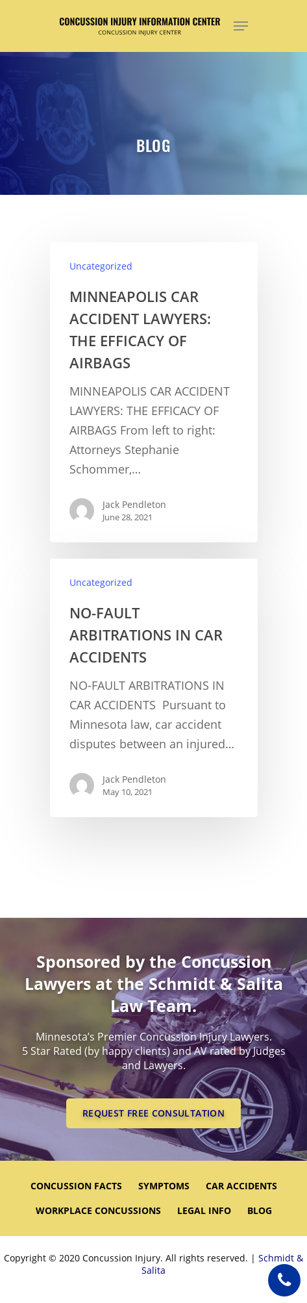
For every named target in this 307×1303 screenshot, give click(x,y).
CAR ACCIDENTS (241, 1186)
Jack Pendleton (134, 504)
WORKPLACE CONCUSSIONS (98, 1210)
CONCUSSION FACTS (76, 1186)
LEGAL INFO (204, 1210)
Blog (259, 1210)
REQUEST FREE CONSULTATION (153, 1113)
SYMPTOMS (164, 1186)
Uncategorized (100, 266)
